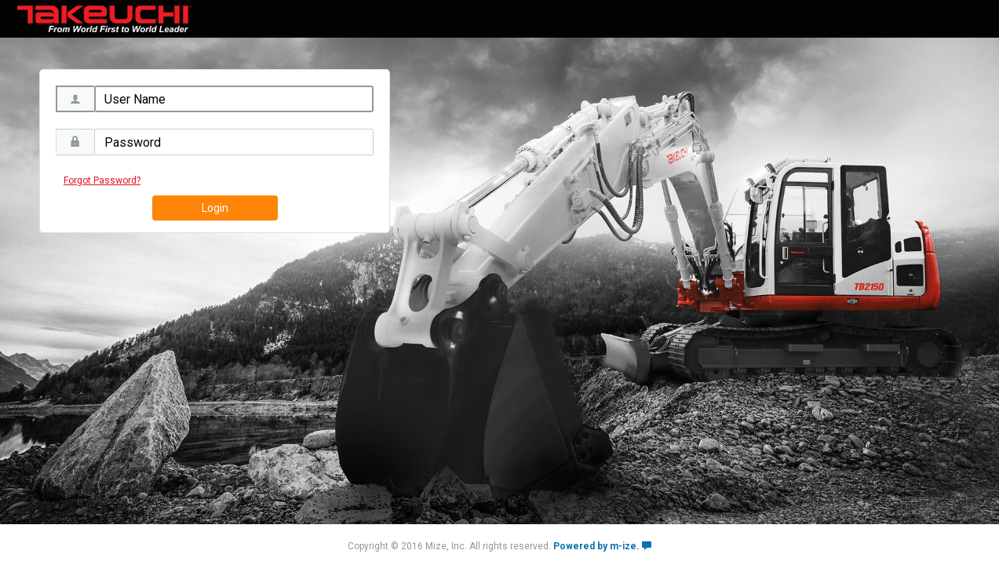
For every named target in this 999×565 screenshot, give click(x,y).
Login (215, 208)
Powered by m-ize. (602, 546)
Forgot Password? (102, 180)
